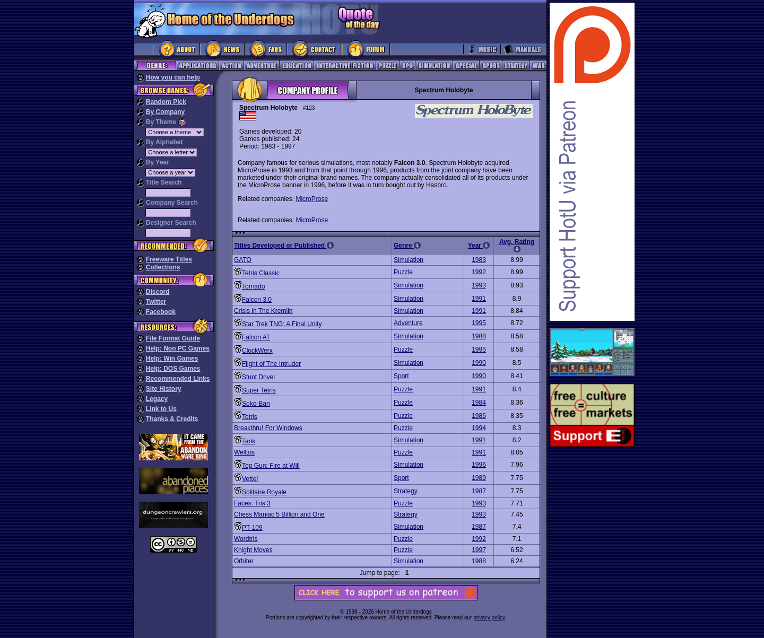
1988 (479, 336)
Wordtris (245, 539)
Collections (163, 267)
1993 (479, 285)
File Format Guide (173, 338)
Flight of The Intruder (271, 364)
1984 (479, 402)
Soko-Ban (256, 403)
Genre (407, 245)
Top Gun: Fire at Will (271, 465)
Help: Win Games (172, 358)
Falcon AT (256, 337)
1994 (479, 428)
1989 (479, 478)
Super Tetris (259, 390)
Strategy (406, 491)
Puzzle (403, 272)
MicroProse (312, 199)
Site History (163, 388)
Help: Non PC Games (178, 348)
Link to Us (161, 409)
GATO (242, 260)
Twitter (156, 301)
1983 (479, 260)
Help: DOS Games (173, 368)
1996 (479, 464)
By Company (165, 112)
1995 (479, 323)
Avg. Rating (516, 245)
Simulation (408, 260)
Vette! (250, 479)
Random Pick (166, 102)
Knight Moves (253, 550)
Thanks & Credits (172, 419)
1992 (479, 272)
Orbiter (244, 561)
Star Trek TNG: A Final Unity (282, 324)
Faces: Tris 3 (252, 503)
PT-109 (252, 527)
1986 (479, 415)
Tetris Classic (261, 273)
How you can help (173, 77)
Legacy (157, 399)
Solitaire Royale (264, 492)
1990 (479, 362)
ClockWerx (257, 350)
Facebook (161, 312)
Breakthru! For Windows (268, 428)
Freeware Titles (169, 259)
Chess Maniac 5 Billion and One (279, 514)
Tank (248, 441)
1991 (479, 298)
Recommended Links (178, 378)
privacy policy (489, 617)
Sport (401, 376)
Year (479, 245)
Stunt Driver (258, 377)
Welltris (244, 452)
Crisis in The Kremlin (263, 310)
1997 (479, 550)
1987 (479, 491)
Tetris (249, 417)
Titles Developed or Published (284, 245)
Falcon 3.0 (257, 299)
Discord (158, 291)
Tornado (253, 286)
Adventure (408, 323)
